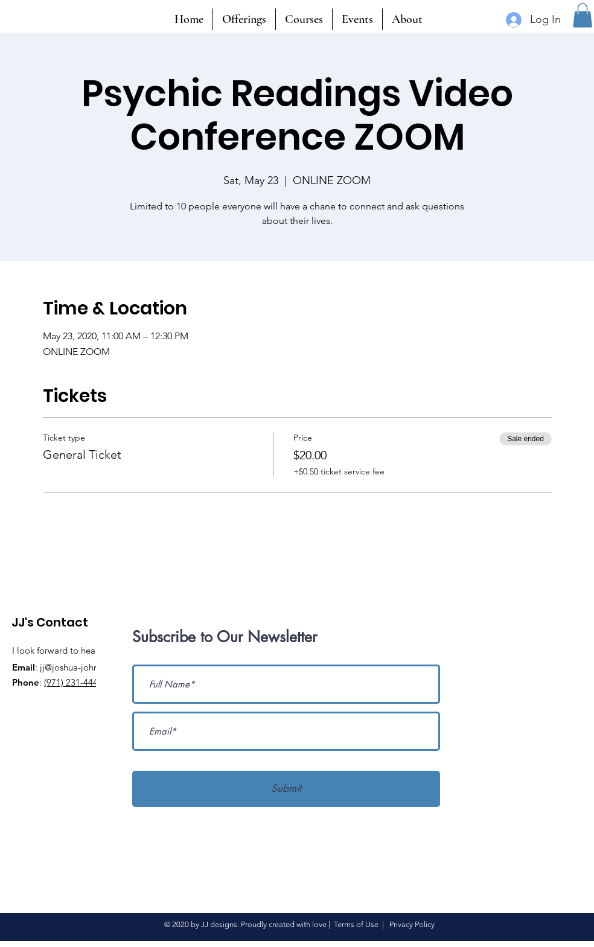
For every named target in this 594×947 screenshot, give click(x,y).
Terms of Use (356, 924)
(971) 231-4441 (73, 682)
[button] (582, 15)
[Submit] (286, 789)
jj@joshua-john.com (79, 667)
